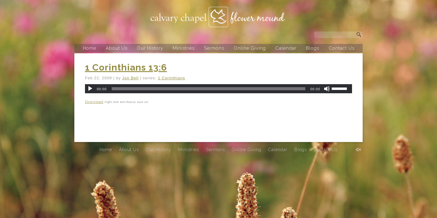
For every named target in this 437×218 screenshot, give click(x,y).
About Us (116, 48)
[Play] (90, 89)
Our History (150, 48)
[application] (218, 88)
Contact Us (341, 48)
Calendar (285, 48)
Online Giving (250, 48)
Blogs (312, 48)
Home (89, 48)
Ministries (184, 48)
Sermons (214, 48)
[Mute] (327, 89)
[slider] (209, 88)
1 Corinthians (171, 78)
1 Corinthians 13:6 (126, 67)
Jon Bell (130, 78)
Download (94, 102)
